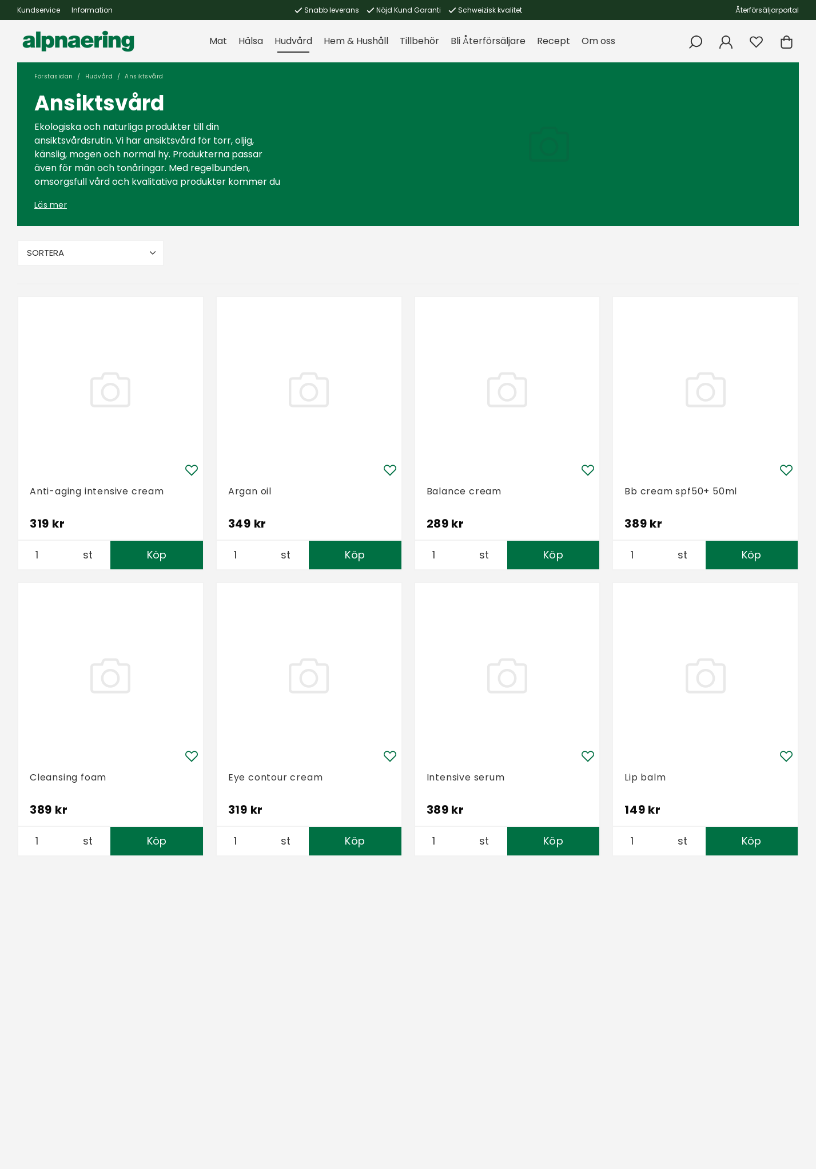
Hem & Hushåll (356, 40)
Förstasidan (53, 76)
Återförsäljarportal (767, 10)
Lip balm (645, 777)
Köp (157, 555)
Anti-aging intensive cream (97, 491)
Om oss (598, 40)
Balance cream (464, 491)
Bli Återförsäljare (488, 40)
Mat (218, 40)
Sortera (92, 253)
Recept (553, 40)
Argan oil (250, 491)
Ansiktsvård (144, 76)
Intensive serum (466, 777)
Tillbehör (419, 40)
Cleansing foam (68, 777)
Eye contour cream (275, 777)
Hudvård (293, 40)
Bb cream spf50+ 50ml (680, 491)
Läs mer (50, 205)
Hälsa (250, 40)
